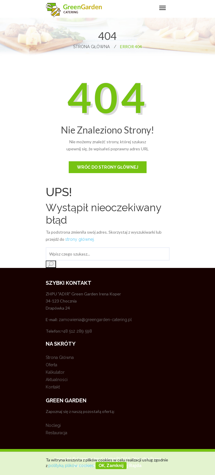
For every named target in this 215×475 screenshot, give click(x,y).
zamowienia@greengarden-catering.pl (95, 319)
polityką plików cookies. (71, 465)
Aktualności (57, 379)
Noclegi (53, 425)
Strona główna (94, 46)
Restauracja (56, 432)
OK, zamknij (111, 465)
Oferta (51, 364)
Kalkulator (55, 372)
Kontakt (53, 387)
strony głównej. (80, 239)
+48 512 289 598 (76, 331)
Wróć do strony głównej (107, 167)
